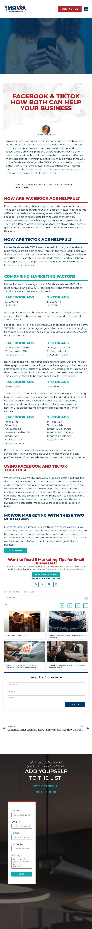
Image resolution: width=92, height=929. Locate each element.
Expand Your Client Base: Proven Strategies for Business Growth (67, 666)
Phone (15, 833)
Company (17, 844)
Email (15, 822)
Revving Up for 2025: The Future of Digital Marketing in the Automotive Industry (22, 666)
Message (16, 855)
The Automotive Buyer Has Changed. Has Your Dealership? (67, 636)
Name (15, 810)
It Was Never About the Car (17, 635)
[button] (86, 9)
